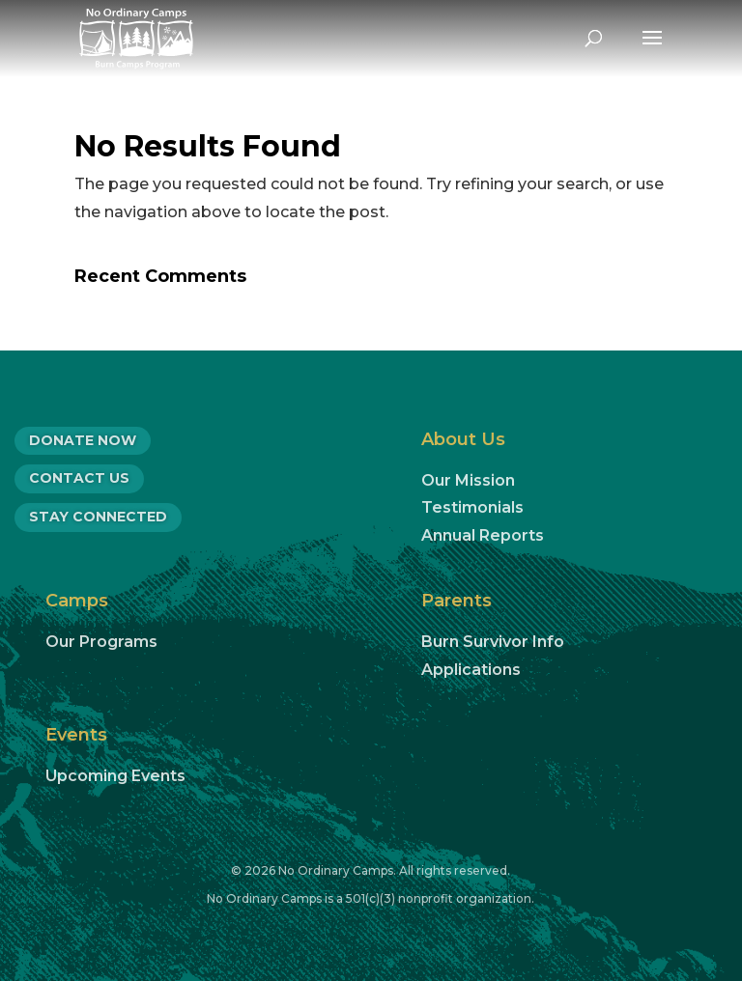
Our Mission (468, 480)
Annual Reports (482, 535)
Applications (471, 669)
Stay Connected (98, 516)
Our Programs (101, 641)
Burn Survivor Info (492, 641)
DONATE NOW (82, 440)
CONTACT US (79, 478)
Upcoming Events (115, 776)
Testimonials (472, 507)
